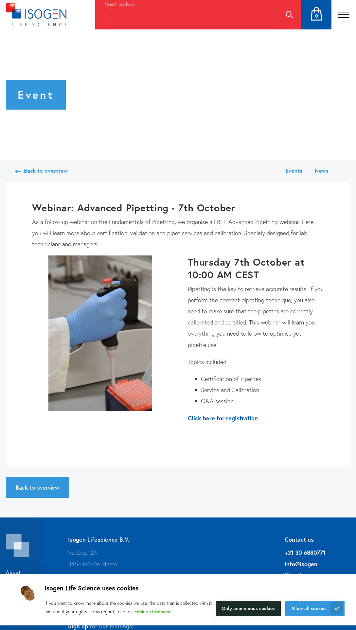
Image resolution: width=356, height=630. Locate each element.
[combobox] (186, 14)
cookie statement (152, 611)
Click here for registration (223, 418)
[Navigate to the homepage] (36, 14)
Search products (120, 4)
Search (289, 14)
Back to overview (46, 170)
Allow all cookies (309, 608)
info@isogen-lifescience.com (306, 569)
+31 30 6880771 (305, 552)
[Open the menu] (343, 14)
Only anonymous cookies (248, 608)
